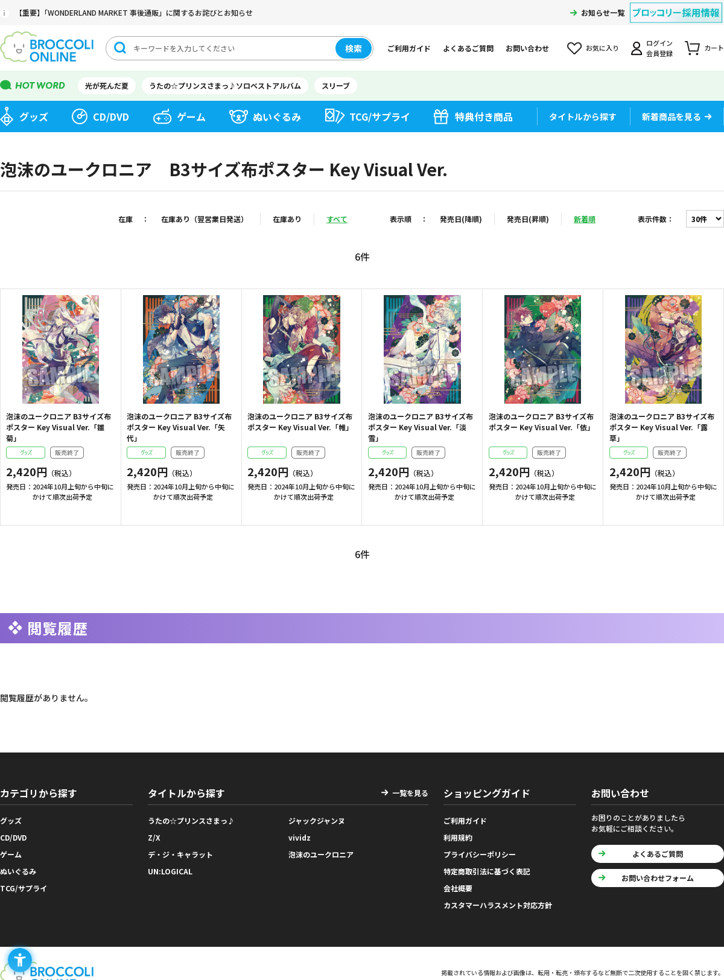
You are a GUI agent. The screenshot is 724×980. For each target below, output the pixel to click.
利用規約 (457, 837)
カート (714, 47)
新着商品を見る (671, 116)
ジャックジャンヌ (316, 820)
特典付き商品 (484, 116)
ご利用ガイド (409, 48)
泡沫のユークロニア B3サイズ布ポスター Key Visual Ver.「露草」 (661, 427)
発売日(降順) (461, 219)
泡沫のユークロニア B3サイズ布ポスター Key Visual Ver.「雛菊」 (58, 427)
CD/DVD (111, 116)
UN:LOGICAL (170, 871)
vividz (299, 837)
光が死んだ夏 (107, 85)
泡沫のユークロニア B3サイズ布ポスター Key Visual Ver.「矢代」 (179, 427)
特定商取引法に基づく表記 (486, 871)
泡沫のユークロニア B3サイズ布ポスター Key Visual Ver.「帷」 (300, 421)
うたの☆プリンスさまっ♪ (191, 820)
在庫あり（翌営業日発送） (204, 219)
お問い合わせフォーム (657, 878)
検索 (353, 48)
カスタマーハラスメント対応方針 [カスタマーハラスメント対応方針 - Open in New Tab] (497, 905)
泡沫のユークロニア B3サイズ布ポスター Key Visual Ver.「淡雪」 (420, 427)
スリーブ (336, 85)
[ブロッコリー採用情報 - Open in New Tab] (676, 5)
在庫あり (287, 219)
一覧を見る (410, 793)
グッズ (33, 116)
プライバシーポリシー (479, 854)
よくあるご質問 (468, 48)
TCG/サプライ (379, 116)
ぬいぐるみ (277, 116)
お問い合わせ (527, 48)
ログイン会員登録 (659, 48)
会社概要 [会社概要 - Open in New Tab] (457, 888)
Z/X (154, 837)
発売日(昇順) (528, 219)
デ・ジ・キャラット (180, 854)
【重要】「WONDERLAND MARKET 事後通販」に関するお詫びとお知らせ (134, 12)
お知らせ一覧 (602, 12)
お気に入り (602, 47)
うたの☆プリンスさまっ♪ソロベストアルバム (225, 85)
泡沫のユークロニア (321, 854)
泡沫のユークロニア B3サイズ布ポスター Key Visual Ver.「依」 (541, 421)
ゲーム (191, 116)
